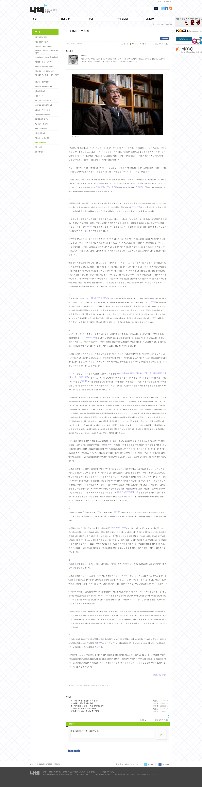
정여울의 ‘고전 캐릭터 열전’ (44, 71)
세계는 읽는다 (40, 133)
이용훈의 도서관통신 (42, 138)
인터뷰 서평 (39, 152)
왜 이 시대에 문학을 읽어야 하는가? (84, 701)
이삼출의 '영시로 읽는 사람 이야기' (46, 75)
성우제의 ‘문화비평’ (42, 82)
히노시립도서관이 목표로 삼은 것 (83, 708)
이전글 (155, 44)
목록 (161, 44)
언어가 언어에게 (40, 91)
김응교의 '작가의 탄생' (42, 110)
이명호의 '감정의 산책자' (43, 62)
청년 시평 (38, 147)
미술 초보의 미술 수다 (42, 42)
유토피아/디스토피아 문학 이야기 (46, 57)
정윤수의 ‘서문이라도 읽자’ (44, 67)
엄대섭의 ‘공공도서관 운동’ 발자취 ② (85, 711)
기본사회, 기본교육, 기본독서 (82, 703)
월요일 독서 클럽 (41, 37)
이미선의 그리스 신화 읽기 (44, 47)
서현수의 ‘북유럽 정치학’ (43, 86)
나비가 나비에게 (40, 143)
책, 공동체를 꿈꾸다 (41, 119)
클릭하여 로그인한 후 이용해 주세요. (113, 734)
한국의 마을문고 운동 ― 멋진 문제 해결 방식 (87, 706)
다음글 (167, 44)
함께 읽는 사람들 (41, 128)
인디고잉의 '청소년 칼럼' (43, 100)
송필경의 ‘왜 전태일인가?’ (44, 105)
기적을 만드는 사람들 (42, 114)
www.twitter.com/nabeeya (147, 774)
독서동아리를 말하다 (42, 124)
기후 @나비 (39, 96)
